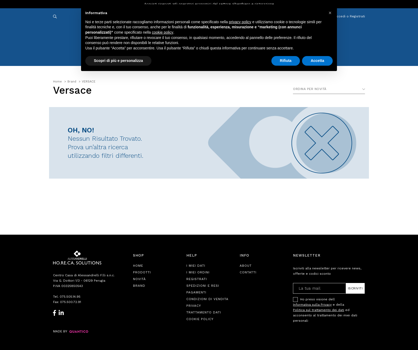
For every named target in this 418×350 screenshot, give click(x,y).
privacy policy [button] (240, 22)
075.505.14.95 (70, 296)
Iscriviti (355, 288)
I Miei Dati (195, 266)
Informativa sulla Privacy (312, 304)
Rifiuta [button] (286, 60)
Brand (139, 286)
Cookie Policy (200, 319)
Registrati (196, 279)
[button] (330, 13)
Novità (139, 279)
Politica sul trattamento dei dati (318, 310)
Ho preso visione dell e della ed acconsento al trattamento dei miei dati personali (325, 310)
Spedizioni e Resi (202, 286)
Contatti (248, 272)
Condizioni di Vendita (207, 299)
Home (138, 266)
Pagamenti (196, 292)
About (246, 266)
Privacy (193, 306)
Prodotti (142, 272)
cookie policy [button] (162, 32)
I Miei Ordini (198, 272)
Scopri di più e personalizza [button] (118, 60)
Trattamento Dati (203, 312)
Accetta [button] (317, 60)
